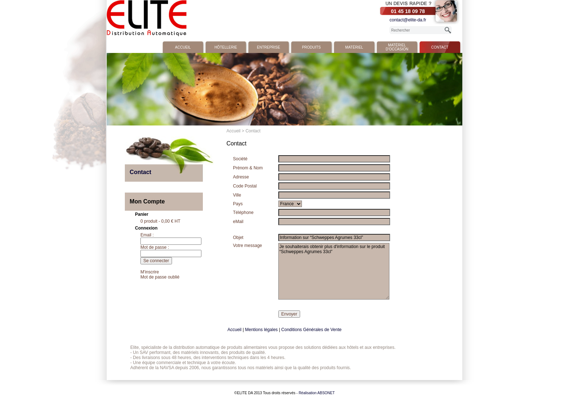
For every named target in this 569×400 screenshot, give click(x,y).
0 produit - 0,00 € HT (160, 221)
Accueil (183, 47)
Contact (440, 47)
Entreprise (268, 47)
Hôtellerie (225, 47)
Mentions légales (261, 329)
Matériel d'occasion (397, 47)
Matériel (354, 47)
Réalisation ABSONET (317, 393)
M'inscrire (149, 272)
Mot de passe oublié (159, 277)
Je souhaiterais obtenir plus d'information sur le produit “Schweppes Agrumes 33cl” (333, 271)
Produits (311, 47)
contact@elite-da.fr (408, 19)
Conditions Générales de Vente (311, 329)
